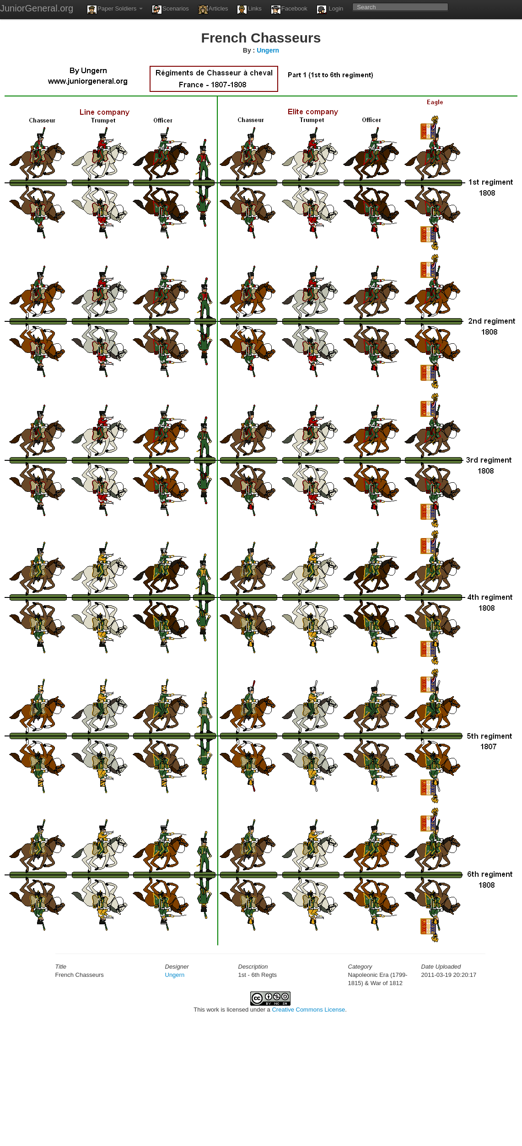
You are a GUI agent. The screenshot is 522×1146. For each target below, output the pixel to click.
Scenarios (170, 9)
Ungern (268, 50)
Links (249, 9)
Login (330, 9)
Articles (213, 9)
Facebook (289, 9)
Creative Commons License (308, 1009)
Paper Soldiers (115, 9)
